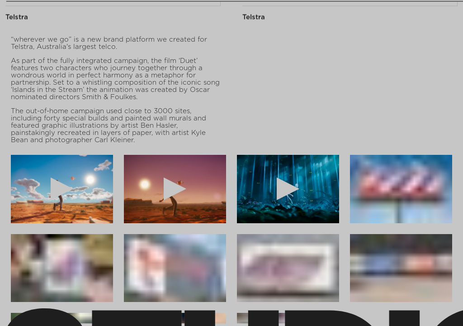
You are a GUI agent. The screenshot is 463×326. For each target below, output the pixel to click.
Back (443, 14)
